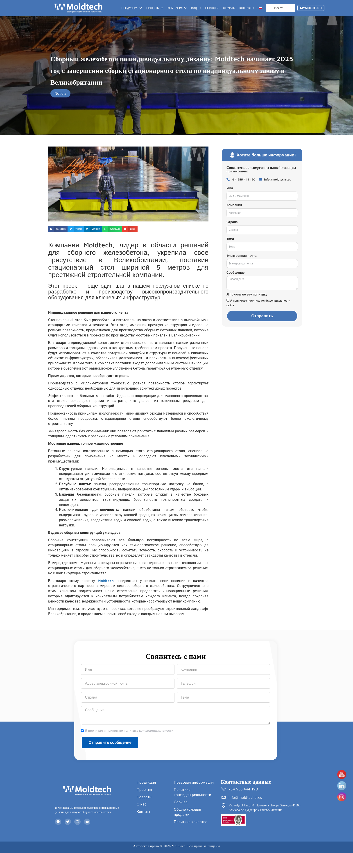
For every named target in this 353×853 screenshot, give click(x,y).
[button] (58, 229)
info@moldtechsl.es (245, 797)
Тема (230, 239)
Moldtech (106, 581)
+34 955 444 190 (243, 789)
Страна (232, 222)
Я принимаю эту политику (246, 294)
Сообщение (235, 272)
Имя (229, 188)
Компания (234, 205)
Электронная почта (241, 255)
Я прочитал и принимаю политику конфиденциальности (129, 730)
